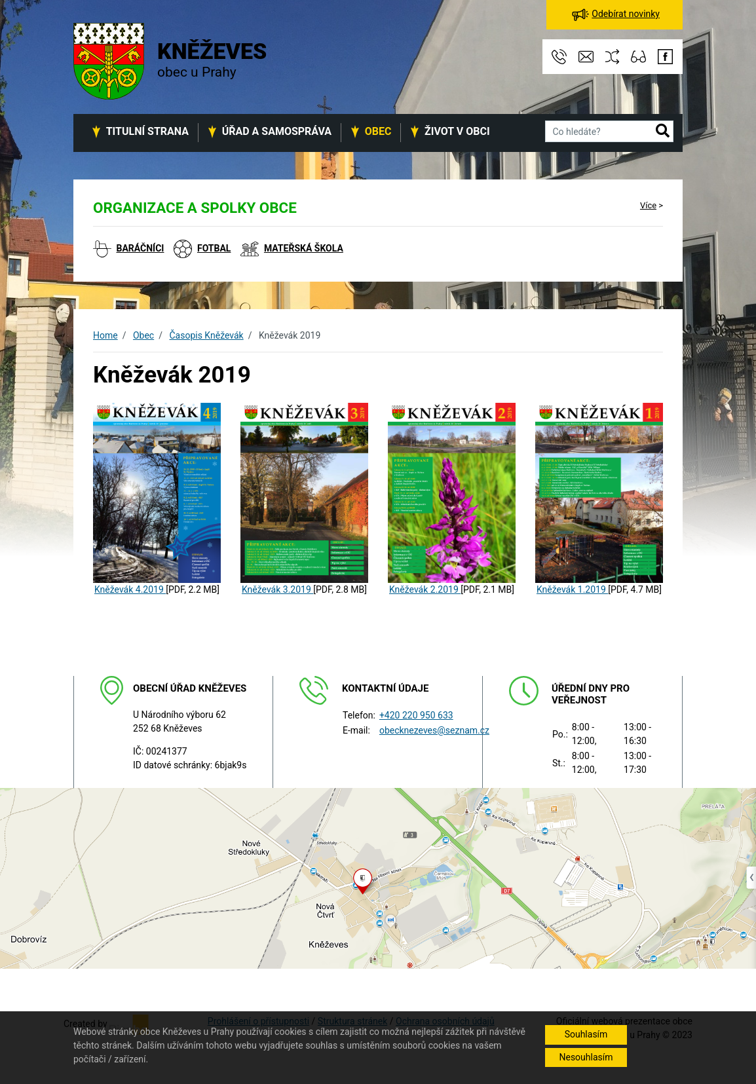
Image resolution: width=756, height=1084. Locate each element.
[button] (663, 132)
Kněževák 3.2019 (277, 589)
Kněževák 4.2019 (130, 589)
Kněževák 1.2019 (572, 589)
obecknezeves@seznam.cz (434, 730)
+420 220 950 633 (416, 715)
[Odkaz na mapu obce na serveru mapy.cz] (378, 877)
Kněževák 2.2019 (425, 589)
